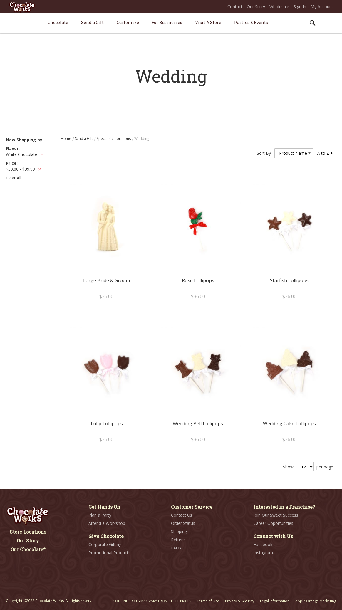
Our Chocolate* (28, 549)
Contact (234, 6)
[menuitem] (57, 22)
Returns (178, 539)
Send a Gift (84, 138)
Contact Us (181, 515)
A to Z (325, 153)
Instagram (263, 552)
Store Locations (28, 532)
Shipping (179, 531)
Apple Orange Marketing (315, 601)
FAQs (176, 548)
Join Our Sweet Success (276, 515)
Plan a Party (99, 515)
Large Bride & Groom (106, 280)
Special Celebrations (114, 138)
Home (66, 138)
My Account (322, 6)
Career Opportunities (273, 523)
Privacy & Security (239, 601)
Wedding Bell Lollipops (198, 423)
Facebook (263, 544)
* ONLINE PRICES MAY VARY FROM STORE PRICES (151, 601)
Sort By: (264, 153)
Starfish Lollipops (289, 280)
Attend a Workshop (106, 523)
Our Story (256, 6)
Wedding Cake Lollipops (289, 423)
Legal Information (274, 601)
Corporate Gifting (104, 544)
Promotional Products (109, 552)
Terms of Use (208, 601)
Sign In (300, 6)
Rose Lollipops (198, 280)
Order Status (183, 523)
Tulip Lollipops (106, 423)
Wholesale (279, 6)
